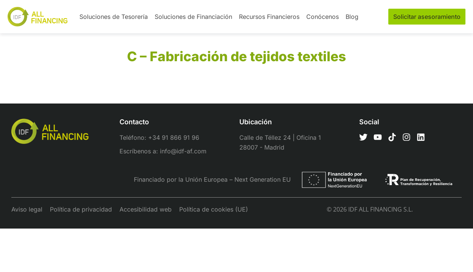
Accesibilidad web (145, 209)
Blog (352, 16)
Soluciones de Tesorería (113, 16)
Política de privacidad (81, 209)
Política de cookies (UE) (213, 209)
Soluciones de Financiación (193, 16)
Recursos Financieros (269, 16)
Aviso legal (26, 209)
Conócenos (322, 16)
